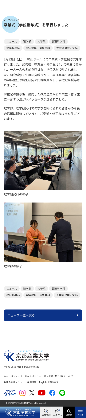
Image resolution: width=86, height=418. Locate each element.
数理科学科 (58, 41)
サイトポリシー (33, 376)
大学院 (41, 41)
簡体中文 (54, 382)
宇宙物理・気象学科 (38, 48)
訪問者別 (46, 414)
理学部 (27, 41)
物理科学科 (13, 48)
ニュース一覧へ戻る (21, 315)
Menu (80, 414)
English (43, 382)
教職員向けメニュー (14, 382)
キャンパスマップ (13, 376)
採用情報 (31, 382)
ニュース (57, 414)
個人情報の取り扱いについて (58, 376)
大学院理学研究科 (67, 48)
